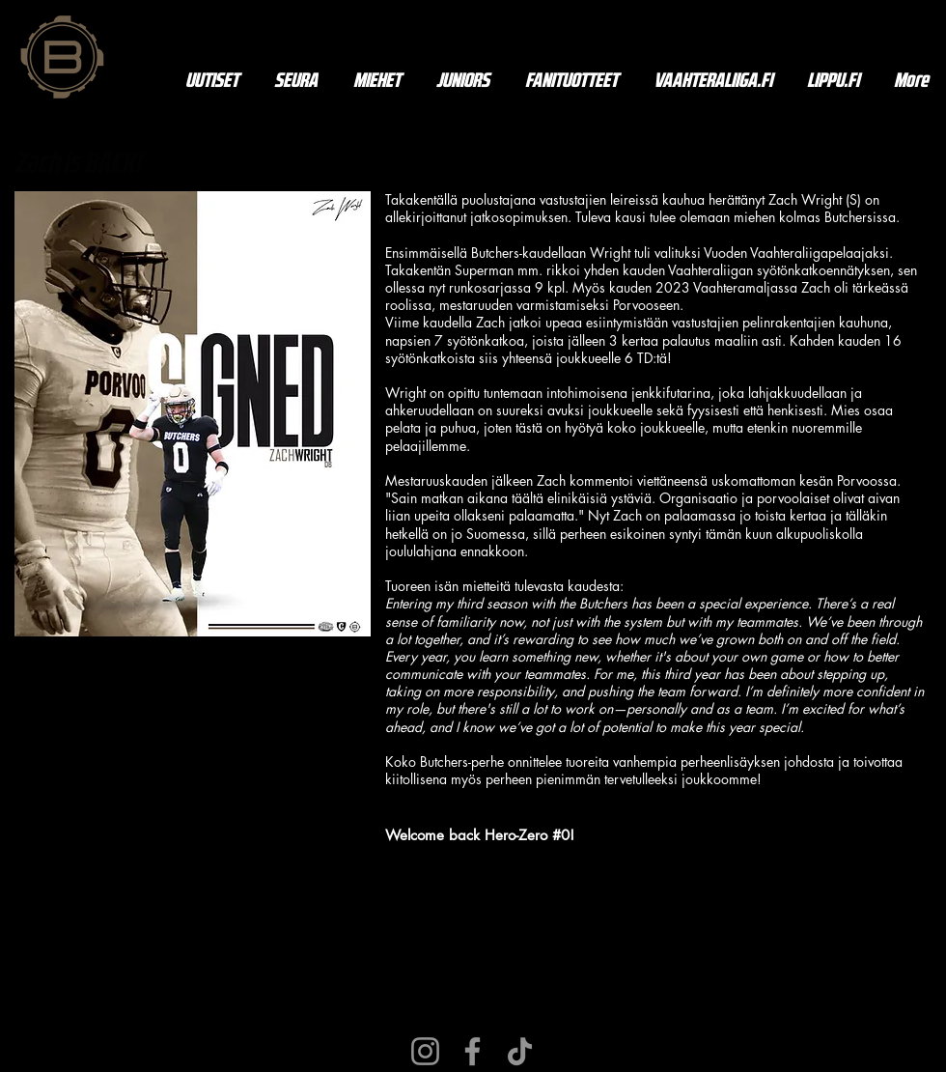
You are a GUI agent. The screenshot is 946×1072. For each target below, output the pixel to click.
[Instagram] (425, 1051)
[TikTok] (520, 1051)
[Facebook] (472, 1051)
